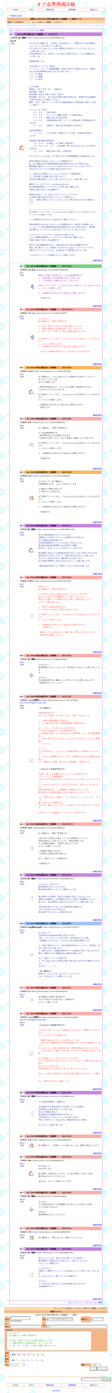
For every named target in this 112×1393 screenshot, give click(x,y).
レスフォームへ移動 (35, 30)
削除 (99, 260)
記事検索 (72, 10)
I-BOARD (56, 1391)
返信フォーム (56, 1311)
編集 (95, 260)
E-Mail (29, 38)
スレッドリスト (16, 30)
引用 (12, 43)
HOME (15, 10)
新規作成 (50, 10)
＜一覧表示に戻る (14, 16)
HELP (31, 10)
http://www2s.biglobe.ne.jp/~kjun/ (33, 703)
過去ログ (94, 10)
